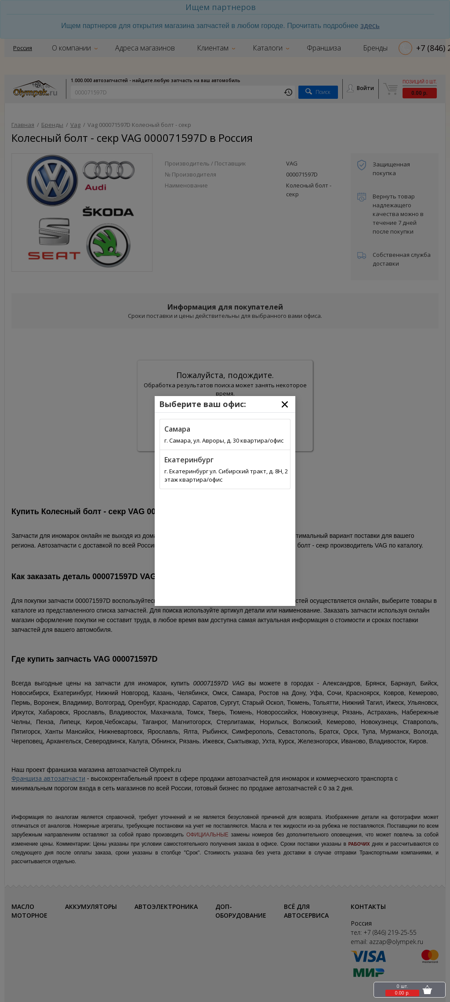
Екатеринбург (189, 460)
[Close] (285, 404)
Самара (177, 429)
